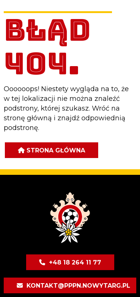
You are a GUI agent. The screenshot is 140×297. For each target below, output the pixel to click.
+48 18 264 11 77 (75, 262)
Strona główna (56, 150)
